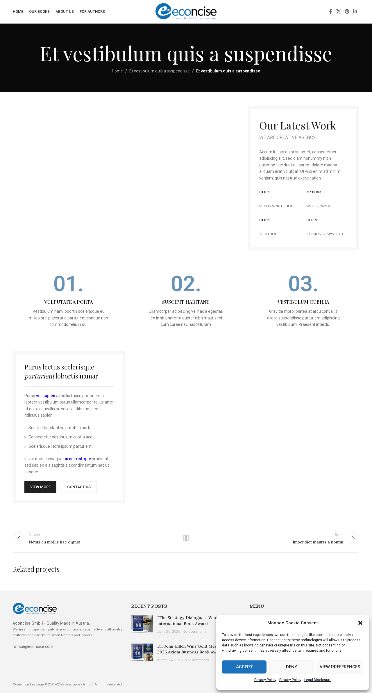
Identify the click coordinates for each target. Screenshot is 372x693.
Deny (291, 666)
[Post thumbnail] (142, 625)
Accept (244, 666)
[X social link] (338, 11)
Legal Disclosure (317, 680)
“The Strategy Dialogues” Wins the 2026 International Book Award (196, 620)
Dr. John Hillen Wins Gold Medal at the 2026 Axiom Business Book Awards (195, 649)
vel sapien (45, 395)
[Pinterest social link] (347, 11)
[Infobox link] (68, 300)
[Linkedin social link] (355, 11)
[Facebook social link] (330, 11)
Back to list (186, 538)
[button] (360, 623)
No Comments (195, 631)
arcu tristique (78, 458)
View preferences (340, 666)
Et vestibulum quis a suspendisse (159, 71)
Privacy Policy (265, 680)
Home (117, 71)
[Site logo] (186, 11)
